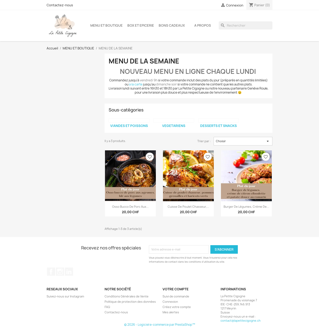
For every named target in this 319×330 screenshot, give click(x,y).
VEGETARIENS (173, 125)
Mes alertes (171, 312)
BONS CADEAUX (172, 25)
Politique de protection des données (130, 302)
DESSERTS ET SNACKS (218, 125)
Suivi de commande (176, 296)
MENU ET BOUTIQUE (106, 25)
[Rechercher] (245, 25)
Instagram (60, 272)
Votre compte (176, 289)
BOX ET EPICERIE (140, 25)
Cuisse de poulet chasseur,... (188, 207)
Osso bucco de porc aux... (130, 207)
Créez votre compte (177, 307)
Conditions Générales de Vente (127, 296)
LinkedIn (69, 272)
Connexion (170, 302)
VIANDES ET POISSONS (129, 125)
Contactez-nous (60, 5)
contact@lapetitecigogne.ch (241, 320)
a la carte (135, 84)
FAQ (107, 307)
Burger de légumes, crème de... (246, 207)
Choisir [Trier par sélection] (243, 141)
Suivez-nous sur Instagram (65, 296)
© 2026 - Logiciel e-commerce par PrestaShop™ (159, 324)
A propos (202, 25)
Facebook (51, 272)
